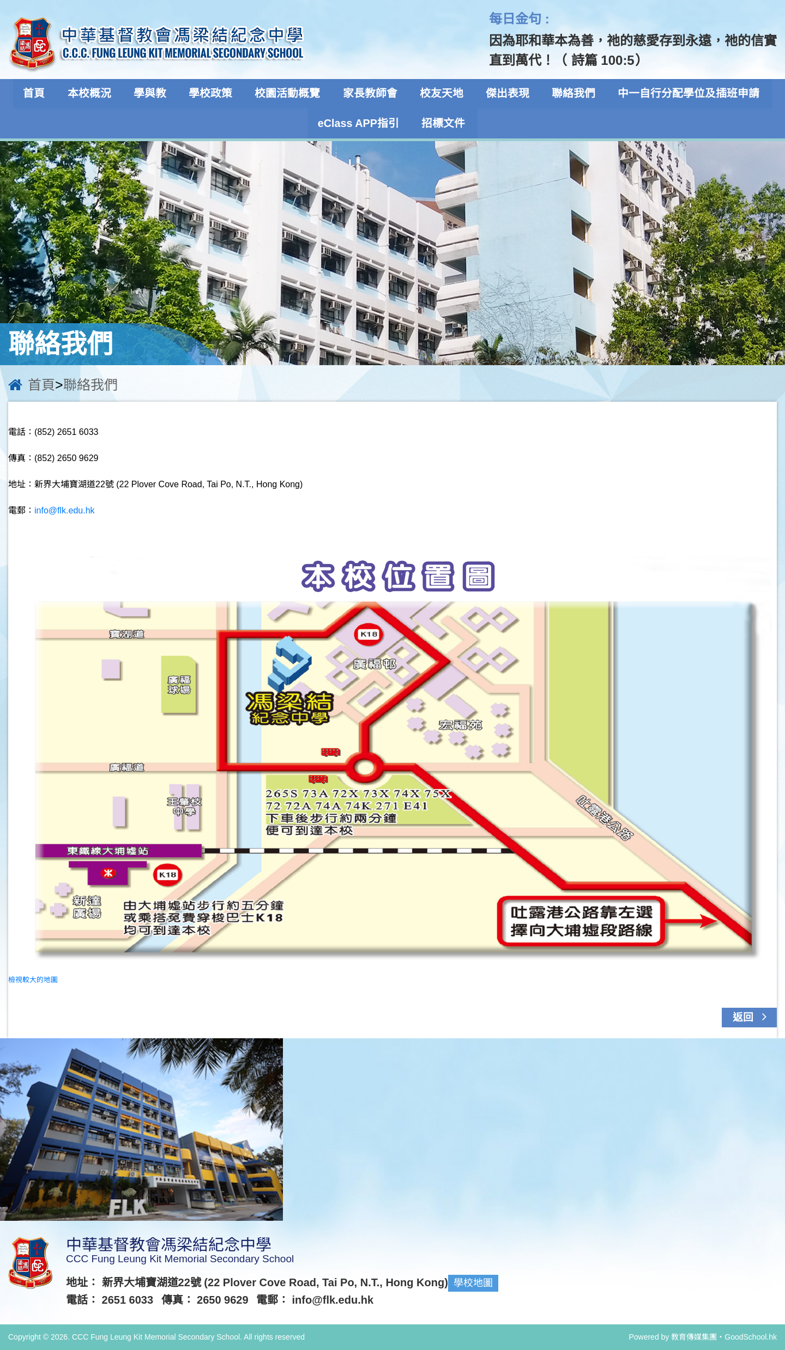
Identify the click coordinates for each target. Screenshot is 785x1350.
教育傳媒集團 (694, 1337)
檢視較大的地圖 (33, 980)
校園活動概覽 (289, 94)
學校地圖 (473, 1283)
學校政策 (214, 94)
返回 (752, 1016)
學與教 (155, 94)
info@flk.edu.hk (64, 510)
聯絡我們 (568, 94)
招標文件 (444, 123)
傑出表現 (504, 94)
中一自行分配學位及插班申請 (682, 94)
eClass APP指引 (360, 123)
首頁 (43, 94)
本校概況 (96, 94)
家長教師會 (370, 94)
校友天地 (440, 94)
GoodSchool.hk (750, 1337)
